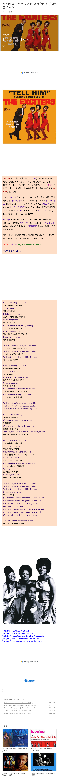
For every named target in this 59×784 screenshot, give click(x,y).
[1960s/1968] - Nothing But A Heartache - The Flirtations (20, 639)
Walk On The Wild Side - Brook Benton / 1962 (19, 705)
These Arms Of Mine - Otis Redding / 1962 (17, 710)
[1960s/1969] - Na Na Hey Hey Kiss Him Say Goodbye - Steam (22, 641)
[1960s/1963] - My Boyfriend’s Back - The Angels (17, 633)
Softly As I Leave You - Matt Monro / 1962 (17, 713)
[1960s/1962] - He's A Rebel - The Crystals (15, 631)
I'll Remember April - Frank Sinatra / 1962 (17, 703)
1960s (6, 699)
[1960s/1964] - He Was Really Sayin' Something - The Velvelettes (23, 636)
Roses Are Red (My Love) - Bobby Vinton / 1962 (19, 708)
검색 (50, 4)
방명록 (11, 12)
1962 (10, 699)
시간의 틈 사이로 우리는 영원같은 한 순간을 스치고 (28, 4)
